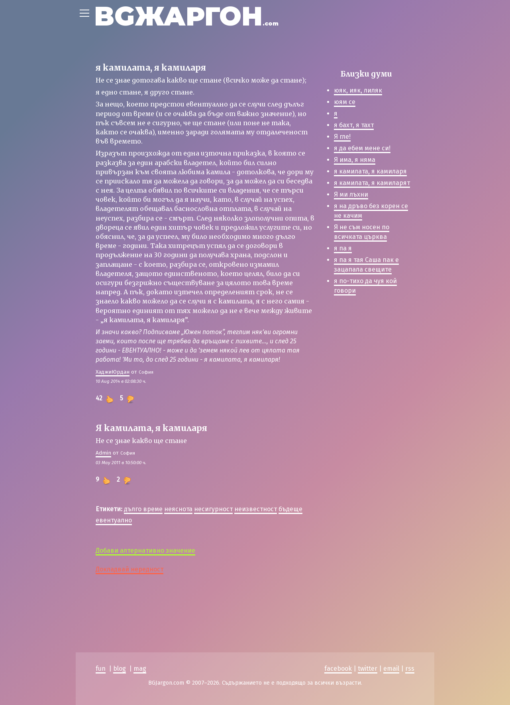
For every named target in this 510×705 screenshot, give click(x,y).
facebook (338, 668)
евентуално (114, 520)
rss (409, 668)
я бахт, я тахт (354, 125)
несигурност (213, 509)
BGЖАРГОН (186, 16)
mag (139, 668)
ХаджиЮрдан (112, 371)
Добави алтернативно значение (145, 550)
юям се (344, 102)
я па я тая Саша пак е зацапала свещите (366, 264)
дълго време (143, 509)
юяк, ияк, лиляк (358, 90)
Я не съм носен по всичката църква (361, 231)
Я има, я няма (354, 159)
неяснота (178, 509)
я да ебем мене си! (362, 148)
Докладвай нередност (129, 569)
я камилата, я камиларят (372, 183)
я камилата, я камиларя (370, 171)
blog (119, 668)
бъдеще (290, 509)
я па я (343, 248)
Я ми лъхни (351, 194)
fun (101, 668)
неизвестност (255, 509)
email (391, 668)
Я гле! (342, 136)
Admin (103, 452)
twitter (367, 668)
